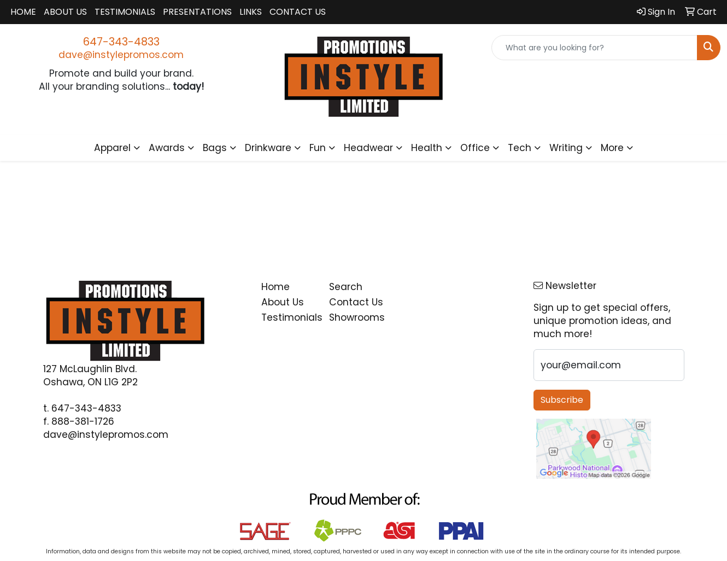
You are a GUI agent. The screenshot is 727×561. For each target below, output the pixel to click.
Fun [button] (317, 147)
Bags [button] (215, 147)
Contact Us (297, 11)
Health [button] (426, 147)
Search (345, 286)
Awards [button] (167, 147)
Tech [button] (519, 147)
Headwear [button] (368, 147)
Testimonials (125, 11)
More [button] (612, 147)
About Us (65, 11)
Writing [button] (566, 147)
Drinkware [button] (268, 147)
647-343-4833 (121, 41)
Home (23, 11)
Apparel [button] (112, 147)
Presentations (197, 11)
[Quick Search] (594, 47)
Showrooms (356, 317)
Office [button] (475, 147)
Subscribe (562, 400)
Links (250, 11)
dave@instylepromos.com (121, 54)
